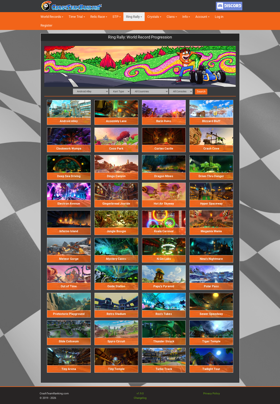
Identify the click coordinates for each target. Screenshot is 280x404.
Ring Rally (133, 17)
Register (46, 25)
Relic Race (97, 17)
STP (115, 17)
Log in (219, 17)
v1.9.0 (140, 393)
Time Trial (76, 17)
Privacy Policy (211, 393)
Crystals (153, 17)
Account (201, 17)
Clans (171, 17)
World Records (51, 17)
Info (185, 17)
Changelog (140, 398)
